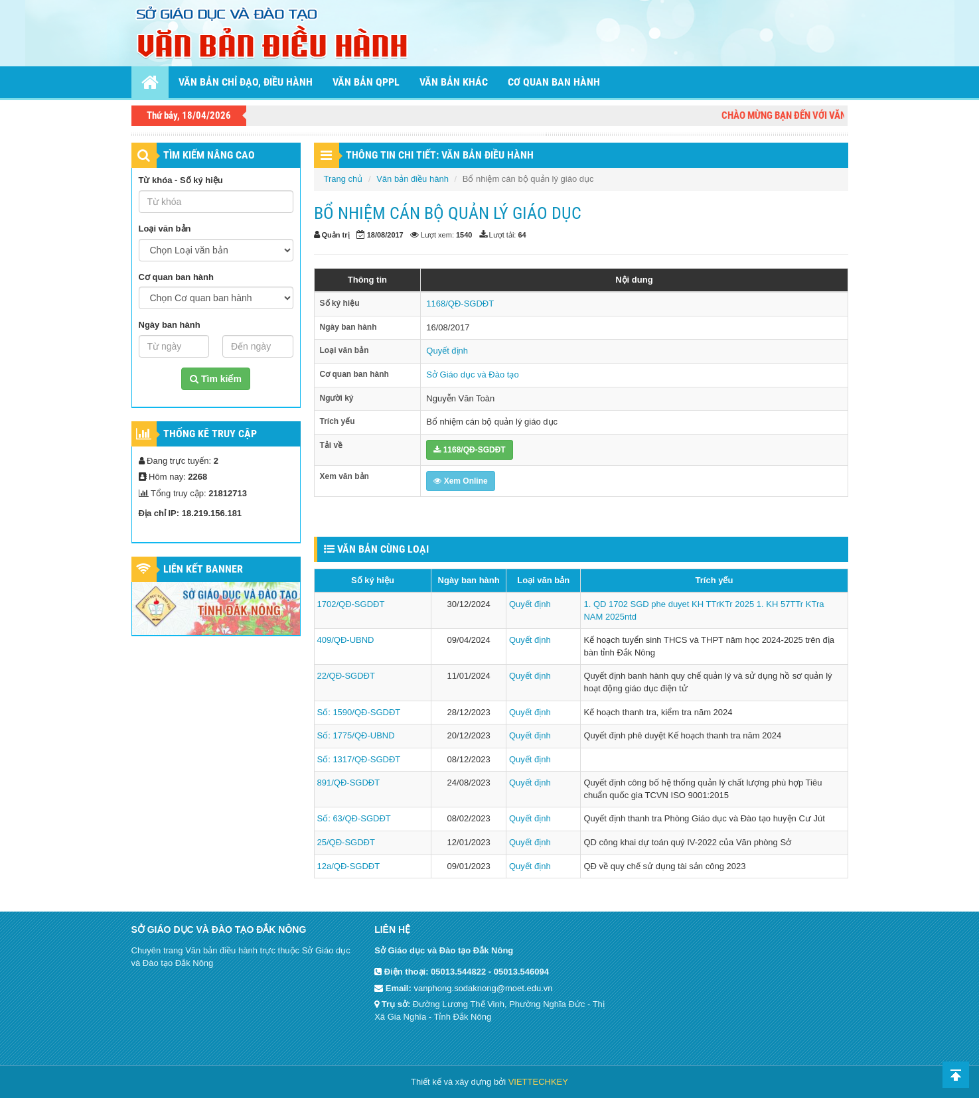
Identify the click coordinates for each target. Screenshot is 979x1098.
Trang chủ (343, 179)
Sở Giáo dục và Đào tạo (472, 374)
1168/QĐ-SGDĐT (460, 304)
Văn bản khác (453, 82)
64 (522, 235)
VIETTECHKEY (538, 1082)
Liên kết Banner (203, 569)
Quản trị (336, 235)
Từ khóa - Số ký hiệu (181, 180)
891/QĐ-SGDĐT (348, 783)
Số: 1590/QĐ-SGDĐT (359, 712)
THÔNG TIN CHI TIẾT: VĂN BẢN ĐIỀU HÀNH (440, 155)
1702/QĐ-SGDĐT (351, 604)
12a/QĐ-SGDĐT (348, 866)
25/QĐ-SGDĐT (346, 842)
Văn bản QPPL (366, 82)
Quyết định (447, 351)
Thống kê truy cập (210, 433)
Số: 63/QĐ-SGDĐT (354, 818)
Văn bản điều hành (412, 179)
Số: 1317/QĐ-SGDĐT (359, 759)
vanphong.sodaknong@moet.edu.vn (483, 988)
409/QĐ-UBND (345, 640)
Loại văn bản (165, 229)
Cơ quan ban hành (554, 82)
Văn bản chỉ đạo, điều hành (246, 82)
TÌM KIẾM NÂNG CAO (209, 155)
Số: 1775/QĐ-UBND (356, 735)
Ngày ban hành (169, 325)
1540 (464, 235)
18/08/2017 (385, 235)
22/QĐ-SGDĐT (346, 676)
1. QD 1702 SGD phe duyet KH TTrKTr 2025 (668, 604)
